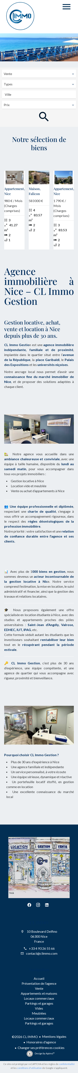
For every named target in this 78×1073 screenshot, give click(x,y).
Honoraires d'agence (41, 1042)
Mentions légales (54, 1036)
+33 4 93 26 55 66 (42, 948)
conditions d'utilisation (29, 1068)
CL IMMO (39, 922)
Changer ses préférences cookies (41, 1048)
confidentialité (67, 1064)
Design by (44, 1053)
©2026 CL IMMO (25, 1037)
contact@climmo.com (41, 953)
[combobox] (39, 74)
